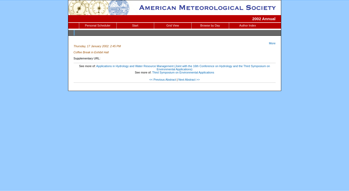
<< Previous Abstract (162, 79)
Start (135, 25)
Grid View (172, 25)
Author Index (247, 25)
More (272, 43)
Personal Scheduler (97, 25)
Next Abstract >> (189, 79)
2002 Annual (264, 18)
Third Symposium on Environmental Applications (183, 72)
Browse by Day (210, 25)
